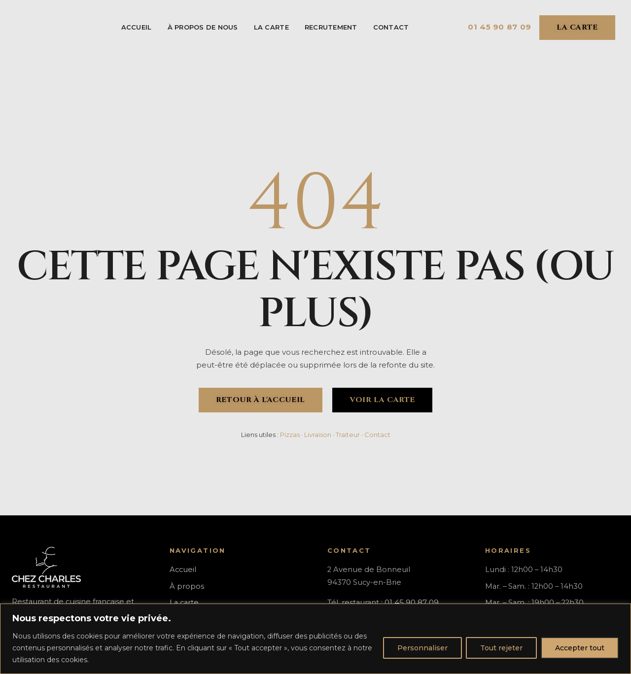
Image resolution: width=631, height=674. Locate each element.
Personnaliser (422, 647)
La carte (271, 27)
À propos (187, 586)
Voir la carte (382, 400)
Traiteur (348, 434)
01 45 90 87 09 (499, 27)
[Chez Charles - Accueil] (39, 27)
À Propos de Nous (203, 27)
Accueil (136, 27)
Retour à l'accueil (260, 400)
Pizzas (290, 434)
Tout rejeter (501, 647)
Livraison (317, 434)
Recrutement (331, 27)
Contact (391, 27)
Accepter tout (579, 647)
